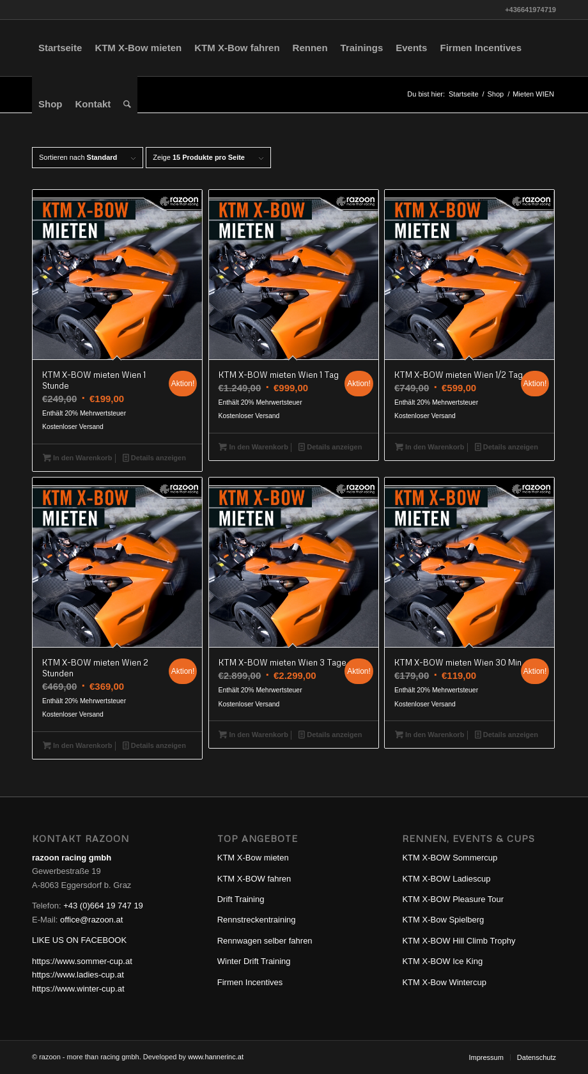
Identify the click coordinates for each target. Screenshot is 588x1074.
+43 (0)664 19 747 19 (103, 905)
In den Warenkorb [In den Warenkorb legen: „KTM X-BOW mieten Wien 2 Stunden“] (77, 745)
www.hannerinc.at (216, 1057)
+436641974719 (530, 9)
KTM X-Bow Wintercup (444, 982)
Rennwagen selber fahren (265, 941)
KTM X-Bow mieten (253, 857)
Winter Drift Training (254, 961)
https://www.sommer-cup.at (82, 961)
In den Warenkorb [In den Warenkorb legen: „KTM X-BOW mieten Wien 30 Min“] (430, 734)
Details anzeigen (154, 458)
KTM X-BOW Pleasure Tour (453, 899)
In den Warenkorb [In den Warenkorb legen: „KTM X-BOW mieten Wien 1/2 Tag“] (430, 447)
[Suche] (127, 104)
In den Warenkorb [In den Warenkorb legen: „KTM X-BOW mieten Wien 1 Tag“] (253, 447)
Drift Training (241, 899)
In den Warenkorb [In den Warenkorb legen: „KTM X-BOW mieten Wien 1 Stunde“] (77, 458)
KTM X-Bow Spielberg (443, 919)
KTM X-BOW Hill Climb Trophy (458, 941)
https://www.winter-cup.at (78, 988)
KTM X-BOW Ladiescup (446, 878)
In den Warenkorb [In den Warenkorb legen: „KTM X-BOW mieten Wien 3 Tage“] (253, 734)
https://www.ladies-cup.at (78, 974)
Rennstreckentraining (256, 919)
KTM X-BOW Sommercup (449, 857)
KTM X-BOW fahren (254, 878)
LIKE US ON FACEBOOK (79, 940)
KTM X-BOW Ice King (442, 961)
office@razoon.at (91, 919)
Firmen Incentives (250, 982)
